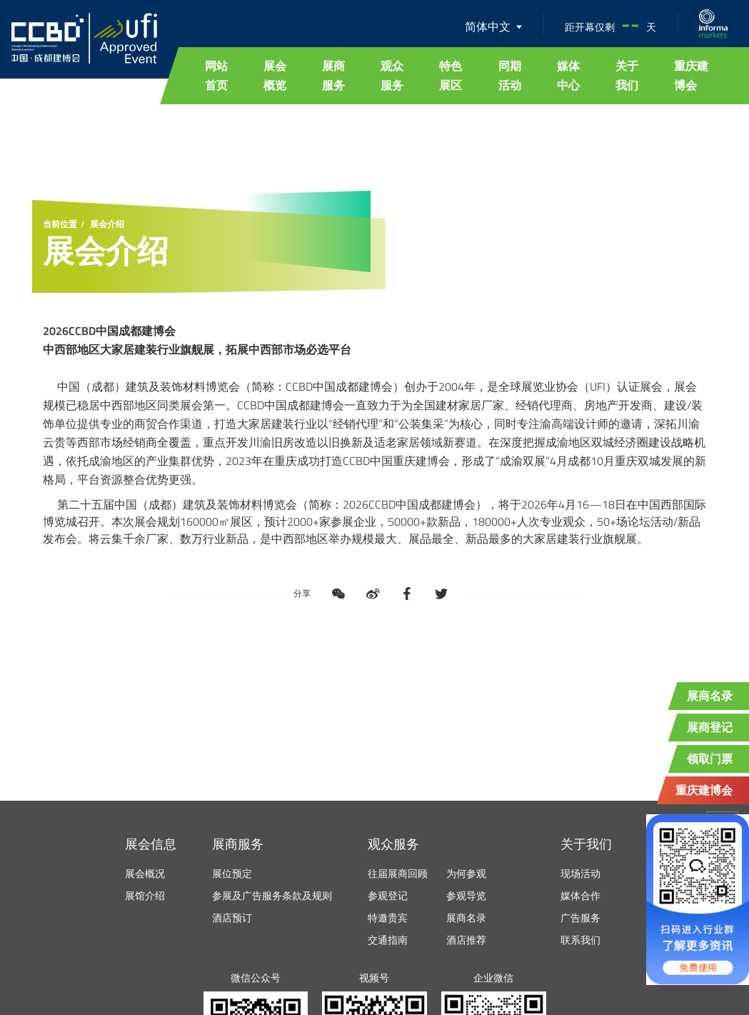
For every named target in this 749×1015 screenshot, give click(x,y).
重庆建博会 (691, 75)
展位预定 (232, 873)
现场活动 (580, 873)
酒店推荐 (466, 939)
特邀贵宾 (388, 917)
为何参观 (466, 873)
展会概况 (145, 873)
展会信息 (150, 844)
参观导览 (466, 895)
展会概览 (274, 75)
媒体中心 (568, 75)
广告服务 (580, 917)
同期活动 (509, 75)
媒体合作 (580, 895)
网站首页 (216, 75)
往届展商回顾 (398, 873)
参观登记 (388, 895)
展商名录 (466, 917)
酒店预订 (232, 917)
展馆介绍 (145, 895)
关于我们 (626, 75)
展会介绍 (107, 224)
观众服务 (392, 75)
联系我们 (580, 939)
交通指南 (388, 939)
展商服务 (333, 75)
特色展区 (450, 75)
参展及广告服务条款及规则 (272, 895)
